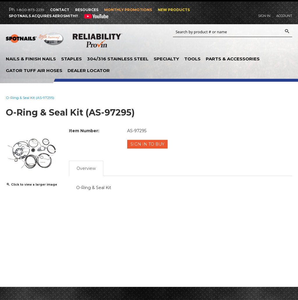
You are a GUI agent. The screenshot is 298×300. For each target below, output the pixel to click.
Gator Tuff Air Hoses (34, 70)
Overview (86, 167)
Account (284, 16)
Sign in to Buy (148, 144)
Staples (71, 59)
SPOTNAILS (35, 41)
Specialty (166, 59)
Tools (192, 59)
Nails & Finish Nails (31, 59)
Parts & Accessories (233, 59)
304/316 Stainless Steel (117, 59)
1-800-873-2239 (30, 10)
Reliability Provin (97, 41)
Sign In (264, 16)
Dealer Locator (89, 70)
